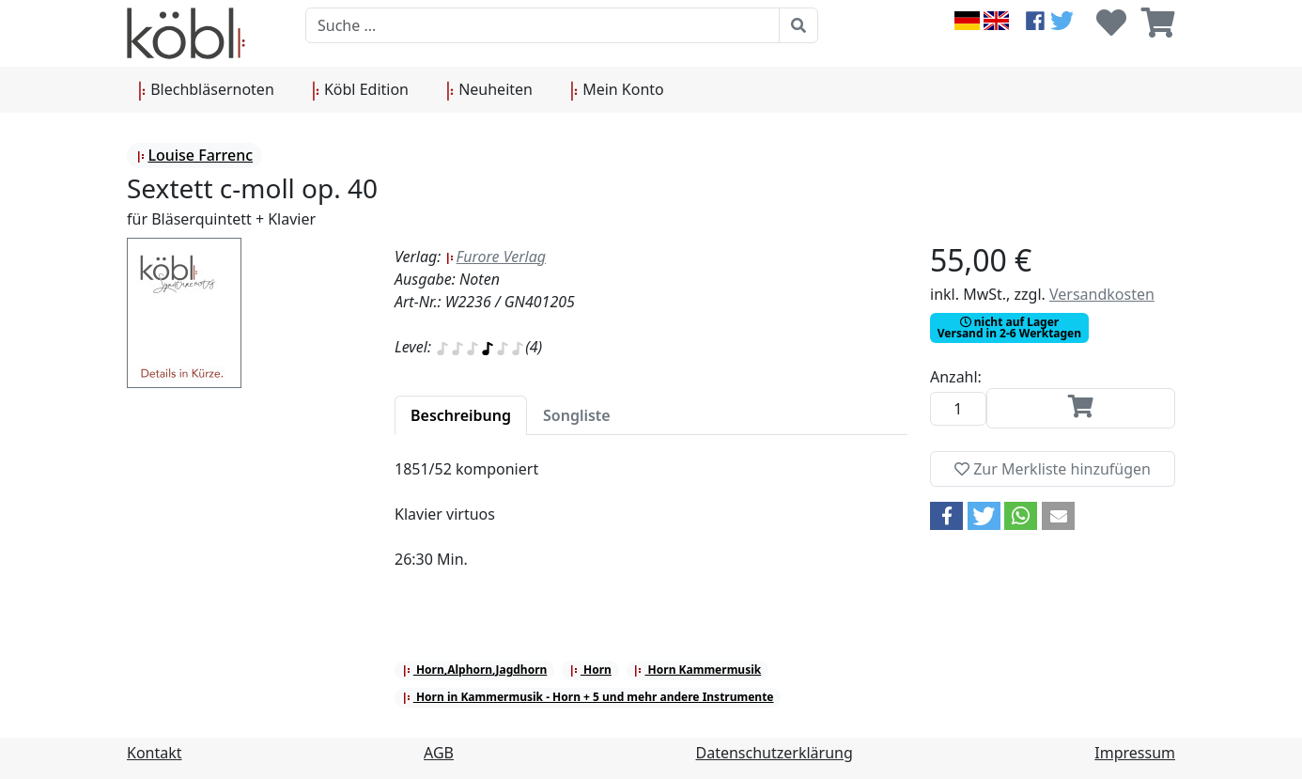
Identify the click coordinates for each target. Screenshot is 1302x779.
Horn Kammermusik (697, 670)
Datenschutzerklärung (774, 752)
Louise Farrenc (194, 155)
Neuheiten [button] (489, 90)
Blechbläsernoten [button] (206, 90)
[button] (946, 516)
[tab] (461, 415)
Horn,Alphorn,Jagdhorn (475, 670)
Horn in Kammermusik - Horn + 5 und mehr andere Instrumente (588, 697)
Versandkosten (1102, 294)
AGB (439, 752)
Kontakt (154, 752)
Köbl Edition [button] (360, 90)
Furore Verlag (496, 256)
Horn (590, 670)
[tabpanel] (651, 525)
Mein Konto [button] (617, 90)
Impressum (1134, 752)
